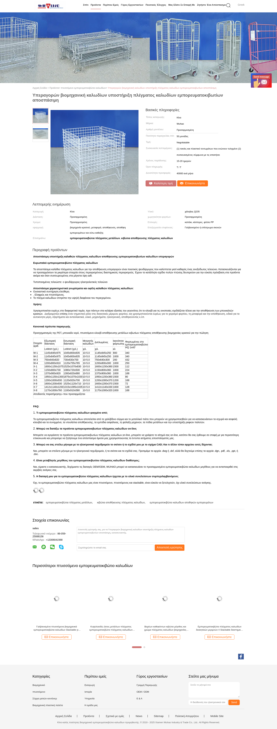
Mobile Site (216, 716)
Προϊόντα (96, 5)
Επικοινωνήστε (192, 183)
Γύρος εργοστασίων (132, 5)
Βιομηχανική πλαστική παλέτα (48, 705)
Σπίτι (86, 5)
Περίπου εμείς (111, 5)
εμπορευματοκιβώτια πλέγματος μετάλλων (69, 502)
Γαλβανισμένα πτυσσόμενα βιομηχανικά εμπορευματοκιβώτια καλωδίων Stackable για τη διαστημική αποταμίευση (57, 628)
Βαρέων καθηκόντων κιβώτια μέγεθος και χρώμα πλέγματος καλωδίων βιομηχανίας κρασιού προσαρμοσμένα (165, 628)
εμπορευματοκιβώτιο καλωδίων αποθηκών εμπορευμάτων (181, 502)
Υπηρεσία (89, 698)
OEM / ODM (143, 691)
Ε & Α (139, 698)
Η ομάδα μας (91, 705)
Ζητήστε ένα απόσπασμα (211, 5)
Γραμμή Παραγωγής (147, 685)
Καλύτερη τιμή (161, 183)
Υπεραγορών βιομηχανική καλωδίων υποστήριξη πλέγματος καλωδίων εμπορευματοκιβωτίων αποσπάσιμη (162, 88)
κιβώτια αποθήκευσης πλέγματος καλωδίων (121, 502)
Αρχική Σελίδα (63, 716)
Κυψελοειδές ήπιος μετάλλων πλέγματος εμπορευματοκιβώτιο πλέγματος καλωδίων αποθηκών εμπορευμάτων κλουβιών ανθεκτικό (110, 628)
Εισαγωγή (89, 685)
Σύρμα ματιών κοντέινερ (45, 698)
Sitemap (159, 716)
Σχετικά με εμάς (115, 716)
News (139, 716)
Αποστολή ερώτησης (170, 547)
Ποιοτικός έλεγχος (156, 5)
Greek (241, 4)
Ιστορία (88, 691)
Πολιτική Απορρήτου (187, 716)
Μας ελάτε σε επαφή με (181, 5)
